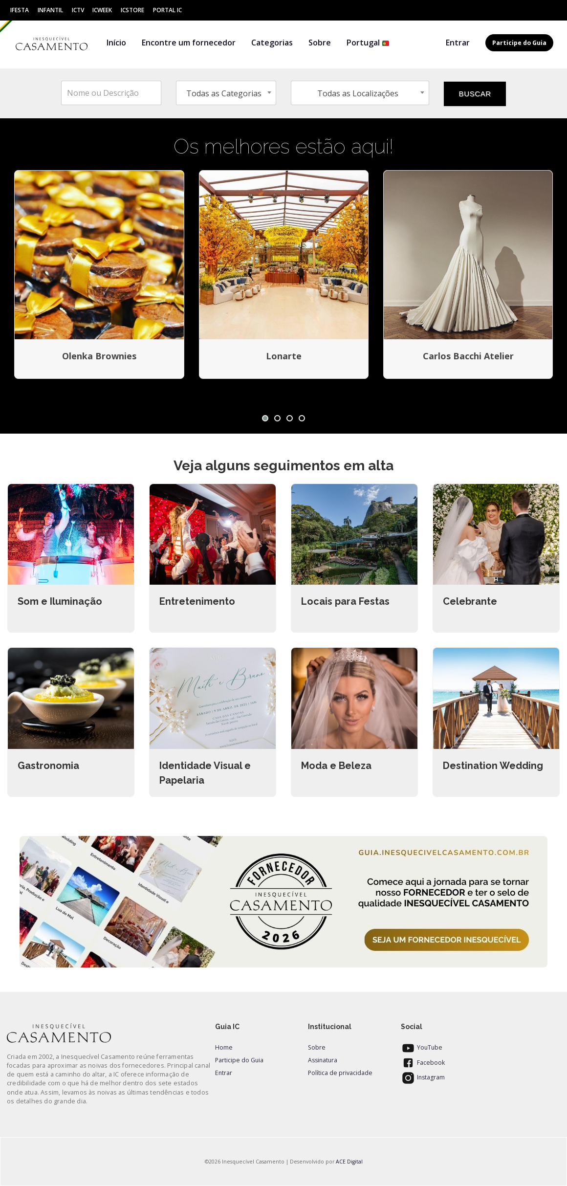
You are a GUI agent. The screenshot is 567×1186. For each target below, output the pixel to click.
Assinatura (322, 1060)
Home (224, 1047)
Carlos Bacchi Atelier (468, 356)
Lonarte (284, 356)
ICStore (132, 10)
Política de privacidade (340, 1073)
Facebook (423, 1062)
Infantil (50, 10)
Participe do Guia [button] (519, 43)
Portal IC (167, 10)
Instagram (423, 1077)
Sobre (319, 42)
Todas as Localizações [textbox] (357, 93)
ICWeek (102, 10)
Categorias (272, 42)
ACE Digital (349, 1161)
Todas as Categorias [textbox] (224, 93)
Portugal (368, 42)
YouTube (421, 1047)
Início (116, 42)
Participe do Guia (239, 1060)
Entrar (458, 42)
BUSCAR (475, 93)
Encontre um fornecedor (189, 42)
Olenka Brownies (99, 356)
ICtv (78, 10)
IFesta (19, 10)
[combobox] (226, 93)
